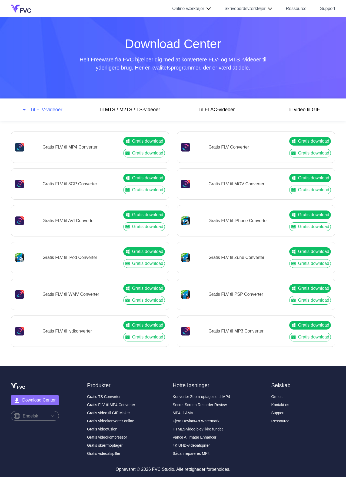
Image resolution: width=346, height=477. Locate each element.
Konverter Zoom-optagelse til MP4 (201, 396)
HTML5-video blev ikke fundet (198, 429)
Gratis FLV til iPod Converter (69, 257)
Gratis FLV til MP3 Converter (235, 331)
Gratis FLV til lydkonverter (67, 331)
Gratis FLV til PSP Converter (235, 294)
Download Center (35, 400)
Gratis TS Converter (104, 396)
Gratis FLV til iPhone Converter (238, 220)
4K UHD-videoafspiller (191, 445)
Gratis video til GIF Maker (108, 413)
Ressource (296, 8)
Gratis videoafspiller (103, 453)
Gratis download (144, 141)
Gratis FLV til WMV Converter (70, 294)
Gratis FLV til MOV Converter (236, 184)
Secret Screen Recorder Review (200, 405)
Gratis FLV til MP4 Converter (69, 147)
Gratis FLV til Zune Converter (236, 257)
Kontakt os (280, 405)
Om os (276, 396)
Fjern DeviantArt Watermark (196, 421)
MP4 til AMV (183, 413)
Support (327, 8)
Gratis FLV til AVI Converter (68, 220)
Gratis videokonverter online (110, 421)
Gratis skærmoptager (104, 445)
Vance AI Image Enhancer (195, 437)
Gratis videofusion (102, 429)
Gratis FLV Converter (228, 147)
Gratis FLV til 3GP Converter (69, 184)
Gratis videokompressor (107, 437)
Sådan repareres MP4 (191, 453)
